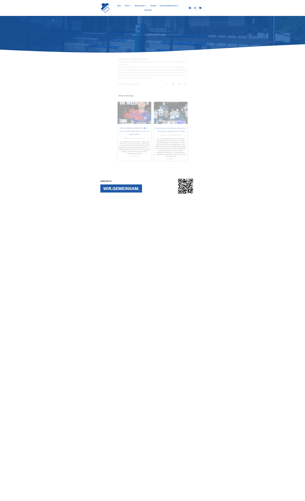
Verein (128, 5)
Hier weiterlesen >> (134, 156)
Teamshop (148, 10)
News (119, 6)
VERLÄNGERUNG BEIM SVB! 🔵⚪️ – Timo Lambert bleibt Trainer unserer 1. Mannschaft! (134, 131)
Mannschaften (141, 5)
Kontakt (153, 6)
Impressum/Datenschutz (169, 5)
